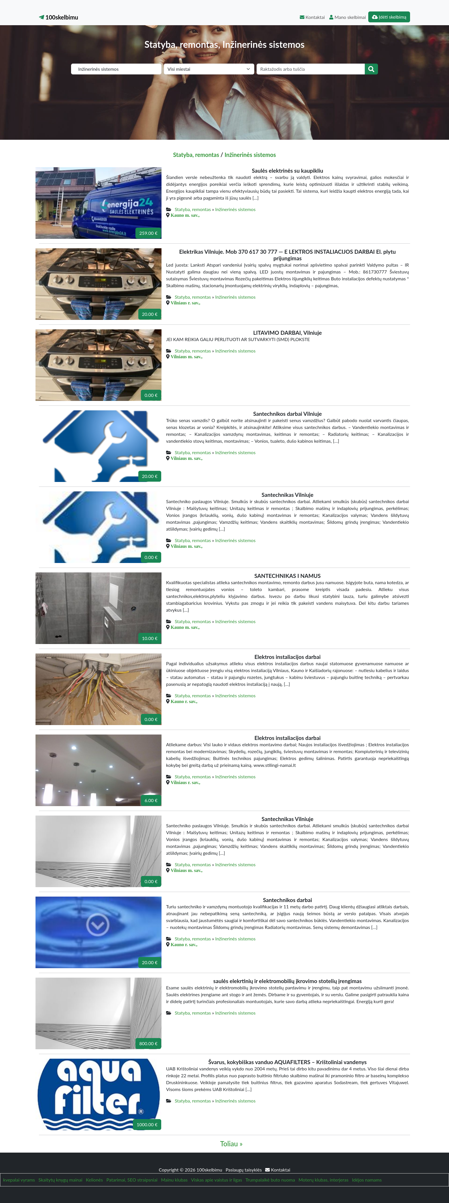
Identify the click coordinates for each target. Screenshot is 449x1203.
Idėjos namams (367, 1179)
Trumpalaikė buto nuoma (270, 1179)
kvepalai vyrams (19, 1179)
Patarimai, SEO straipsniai (132, 1179)
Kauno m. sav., (185, 215)
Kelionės (94, 1179)
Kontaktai (312, 17)
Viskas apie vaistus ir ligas (216, 1179)
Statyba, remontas (196, 154)
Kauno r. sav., (184, 701)
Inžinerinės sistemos (250, 154)
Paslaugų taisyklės (244, 1169)
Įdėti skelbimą (389, 16)
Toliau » (231, 1143)
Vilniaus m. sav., (186, 356)
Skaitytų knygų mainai (60, 1179)
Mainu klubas (174, 1179)
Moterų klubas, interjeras (323, 1179)
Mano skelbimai (347, 17)
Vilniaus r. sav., (185, 302)
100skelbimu (58, 17)
